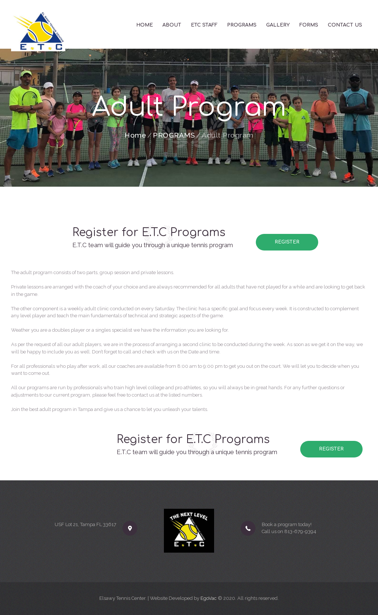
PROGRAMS (174, 135)
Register (287, 242)
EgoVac (208, 598)
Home (135, 135)
